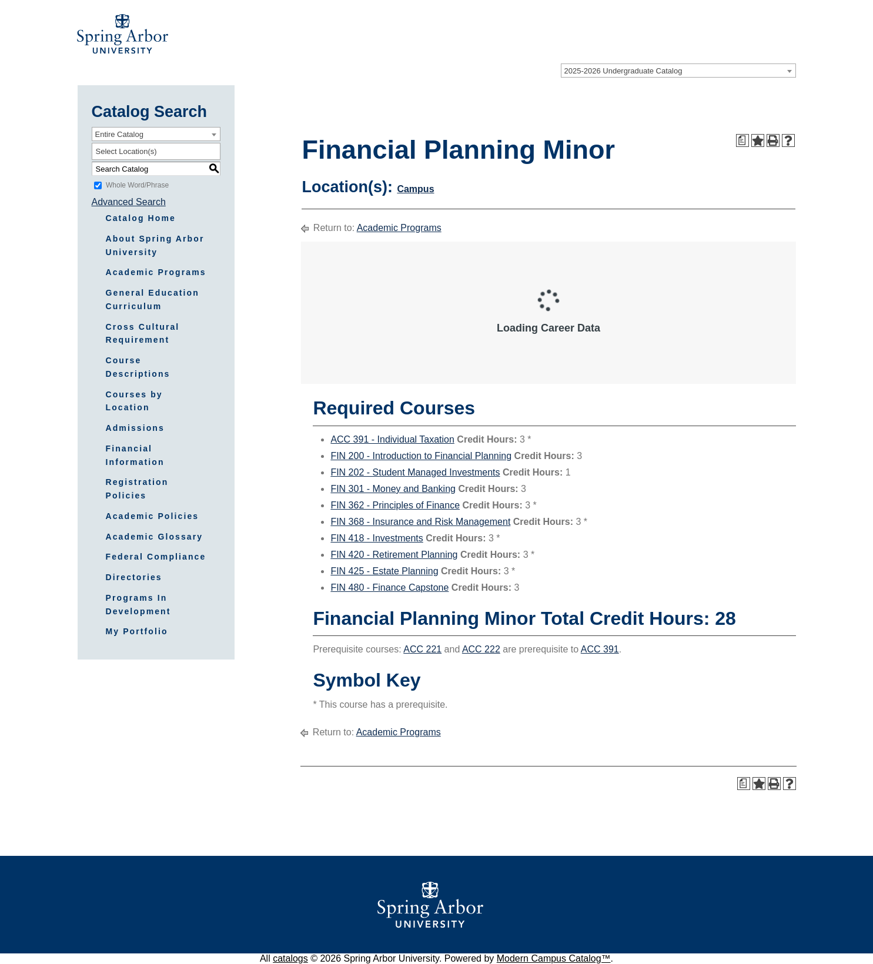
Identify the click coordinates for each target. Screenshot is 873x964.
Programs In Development (138, 604)
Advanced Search (129, 202)
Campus (415, 189)
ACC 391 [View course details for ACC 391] (600, 649)
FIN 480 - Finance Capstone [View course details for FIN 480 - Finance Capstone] (389, 588)
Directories (134, 577)
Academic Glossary (154, 536)
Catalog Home (141, 218)
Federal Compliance (156, 556)
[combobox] (678, 70)
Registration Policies (137, 488)
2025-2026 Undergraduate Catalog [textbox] (623, 70)
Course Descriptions (138, 367)
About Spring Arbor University (155, 245)
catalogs (290, 958)
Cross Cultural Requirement (143, 333)
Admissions (135, 428)
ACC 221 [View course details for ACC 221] (422, 649)
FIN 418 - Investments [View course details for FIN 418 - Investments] (376, 538)
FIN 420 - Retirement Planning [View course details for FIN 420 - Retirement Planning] (393, 555)
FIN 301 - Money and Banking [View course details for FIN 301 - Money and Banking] (393, 489)
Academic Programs (156, 272)
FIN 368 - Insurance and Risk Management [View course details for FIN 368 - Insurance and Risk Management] (420, 522)
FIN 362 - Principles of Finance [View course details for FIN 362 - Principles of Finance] (395, 505)
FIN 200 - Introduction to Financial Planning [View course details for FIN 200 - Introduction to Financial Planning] (420, 456)
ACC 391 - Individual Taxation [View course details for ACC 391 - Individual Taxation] (392, 439)
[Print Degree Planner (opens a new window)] (742, 140)
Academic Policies (152, 516)
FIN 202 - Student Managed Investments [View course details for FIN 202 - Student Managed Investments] (415, 472)
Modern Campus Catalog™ (554, 958)
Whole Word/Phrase (137, 185)
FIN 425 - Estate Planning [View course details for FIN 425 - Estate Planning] (384, 571)
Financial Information (135, 455)
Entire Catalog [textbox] (119, 134)
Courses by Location (134, 401)
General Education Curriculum (152, 299)
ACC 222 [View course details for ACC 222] (481, 649)
